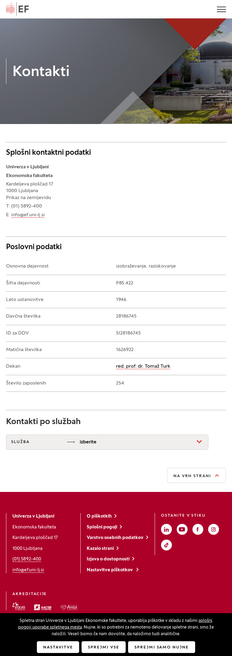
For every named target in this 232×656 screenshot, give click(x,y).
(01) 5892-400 (26, 559)
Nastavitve (58, 647)
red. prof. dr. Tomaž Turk (143, 366)
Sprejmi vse (103, 647)
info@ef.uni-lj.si (28, 215)
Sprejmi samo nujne (161, 647)
